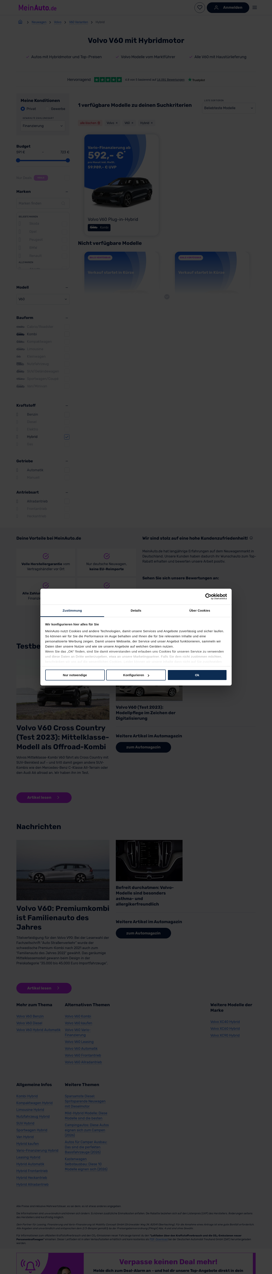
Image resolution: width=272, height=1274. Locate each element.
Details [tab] (136, 610)
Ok (197, 675)
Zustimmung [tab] (72, 610)
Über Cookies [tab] (199, 610)
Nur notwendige (75, 675)
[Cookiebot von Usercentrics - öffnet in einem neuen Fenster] (208, 596)
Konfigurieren (136, 675)
